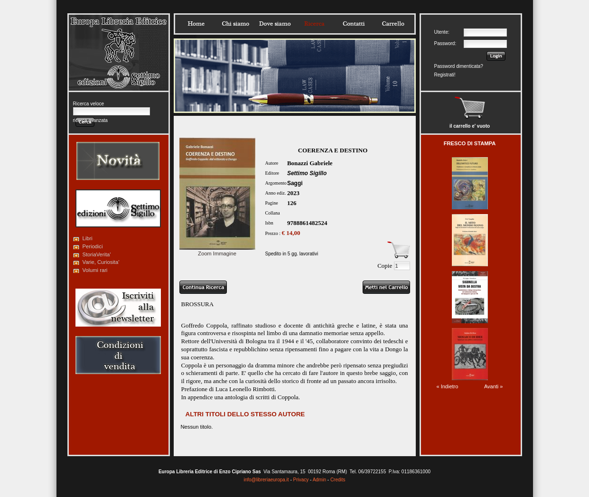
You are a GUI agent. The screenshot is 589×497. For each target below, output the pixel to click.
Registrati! (445, 74)
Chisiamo (235, 24)
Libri (88, 238)
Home (196, 24)
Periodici (93, 246)
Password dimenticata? (458, 66)
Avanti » (493, 386)
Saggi (295, 183)
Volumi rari (95, 270)
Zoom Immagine (217, 250)
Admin (319, 479)
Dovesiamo (274, 24)
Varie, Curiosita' (101, 262)
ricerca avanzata (90, 120)
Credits (338, 479)
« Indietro (447, 386)
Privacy (301, 479)
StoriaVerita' (97, 254)
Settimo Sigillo (307, 173)
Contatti (353, 24)
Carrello (393, 24)
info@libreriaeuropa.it (266, 479)
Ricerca (314, 24)
